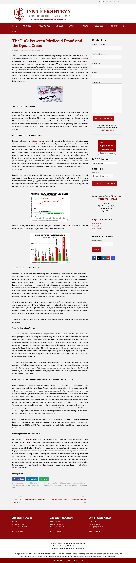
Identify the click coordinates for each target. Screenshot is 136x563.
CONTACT (114, 26)
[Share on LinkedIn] (32, 479)
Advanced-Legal (97, 223)
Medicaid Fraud (18, 483)
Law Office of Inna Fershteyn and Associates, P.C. (42, 554)
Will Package (44, 26)
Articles (59, 26)
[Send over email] (44, 479)
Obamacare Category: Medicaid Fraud (35, 485)
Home (14, 26)
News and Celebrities (29, 483)
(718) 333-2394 (108, 130)
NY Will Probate (69, 548)
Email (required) (97, 240)
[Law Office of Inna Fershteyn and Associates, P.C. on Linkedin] (103, 258)
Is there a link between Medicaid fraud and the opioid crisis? (53, 483)
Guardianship (78, 546)
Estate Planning (68, 543)
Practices (27, 26)
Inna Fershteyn (30, 50)
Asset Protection (79, 543)
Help (14, 31)
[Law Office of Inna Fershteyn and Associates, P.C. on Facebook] (94, 258)
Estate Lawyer (96, 228)
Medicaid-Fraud (97, 226)
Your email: (95, 173)
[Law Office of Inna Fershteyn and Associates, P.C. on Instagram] (113, 258)
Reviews (84, 26)
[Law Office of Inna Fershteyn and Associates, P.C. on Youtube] (108, 258)
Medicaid (84, 59)
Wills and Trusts (56, 543)
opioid (48, 485)
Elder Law (70, 546)
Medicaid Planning (59, 546)
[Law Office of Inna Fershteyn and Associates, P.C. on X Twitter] (99, 258)
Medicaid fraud (36, 141)
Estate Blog (95, 231)
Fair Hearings (79, 548)
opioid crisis (53, 485)
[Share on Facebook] (18, 479)
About (71, 26)
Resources (98, 26)
